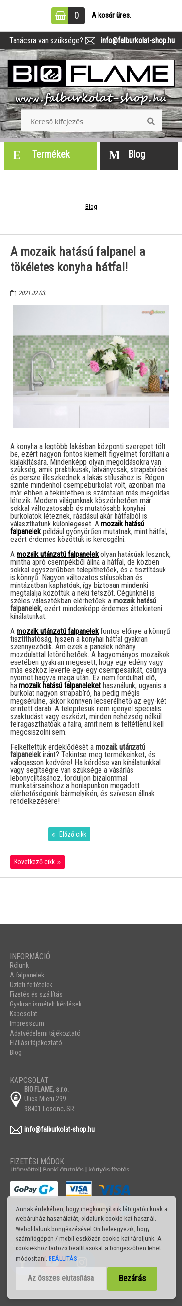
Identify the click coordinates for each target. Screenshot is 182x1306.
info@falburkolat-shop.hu (135, 40)
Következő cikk (34, 862)
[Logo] (91, 83)
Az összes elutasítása (61, 1278)
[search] (150, 121)
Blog (91, 206)
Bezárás (132, 1278)
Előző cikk (72, 834)
